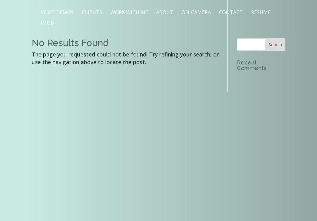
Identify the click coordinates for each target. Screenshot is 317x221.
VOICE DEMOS (57, 13)
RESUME (261, 13)
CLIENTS (92, 13)
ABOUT (164, 13)
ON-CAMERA (196, 13)
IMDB (47, 23)
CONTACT (231, 13)
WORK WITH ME (129, 13)
